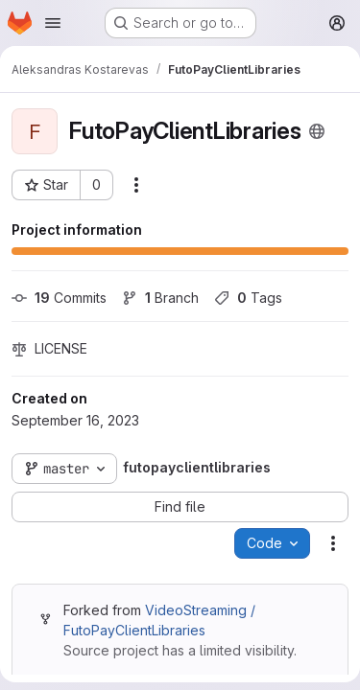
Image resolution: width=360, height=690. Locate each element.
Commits (59, 297)
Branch (160, 297)
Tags (248, 297)
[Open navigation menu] (52, 23)
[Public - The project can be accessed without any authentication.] (316, 131)
